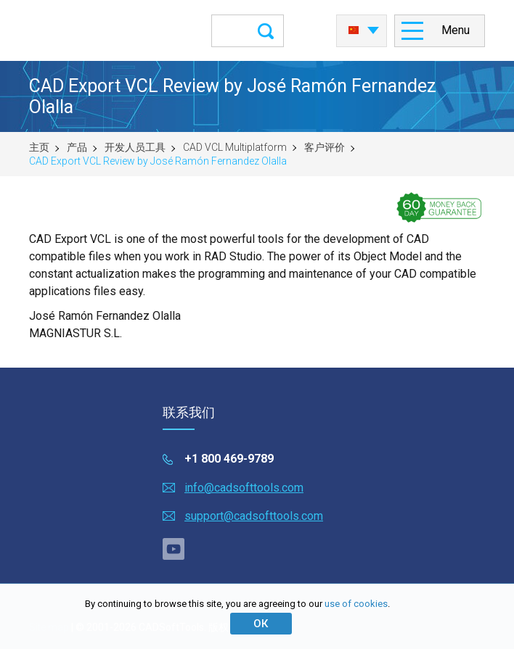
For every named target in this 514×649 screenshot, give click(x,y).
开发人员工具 (135, 147)
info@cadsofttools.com (243, 488)
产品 (77, 147)
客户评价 (324, 147)
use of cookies (356, 603)
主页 (39, 147)
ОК (260, 623)
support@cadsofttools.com (253, 516)
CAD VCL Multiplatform (235, 147)
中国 (353, 30)
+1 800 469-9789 (229, 459)
